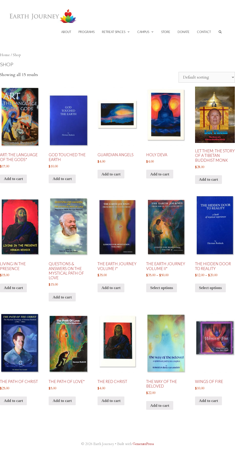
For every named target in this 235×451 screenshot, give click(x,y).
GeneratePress (143, 444)
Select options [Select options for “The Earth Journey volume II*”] (161, 288)
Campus (147, 32)
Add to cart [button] (13, 179)
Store (165, 32)
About (66, 32)
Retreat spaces (118, 32)
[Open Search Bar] (220, 32)
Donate (184, 32)
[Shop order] (207, 77)
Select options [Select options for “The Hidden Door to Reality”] (210, 288)
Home (5, 55)
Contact (204, 32)
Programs (86, 32)
